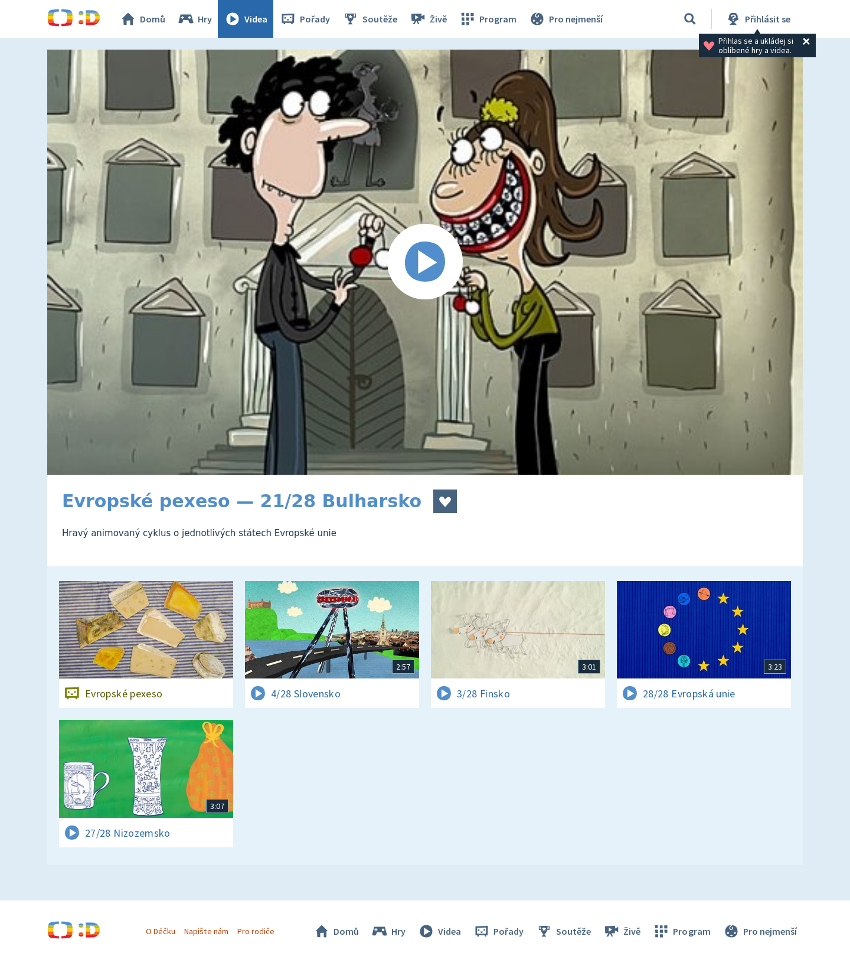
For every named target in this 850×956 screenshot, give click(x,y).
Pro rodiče (255, 931)
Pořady (304, 19)
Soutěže (369, 19)
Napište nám (206, 931)
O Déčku (160, 931)
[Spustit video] (425, 262)
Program (487, 19)
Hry (194, 19)
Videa (245, 19)
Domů (142, 19)
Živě (428, 19)
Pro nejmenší (565, 19)
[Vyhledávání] (690, 19)
